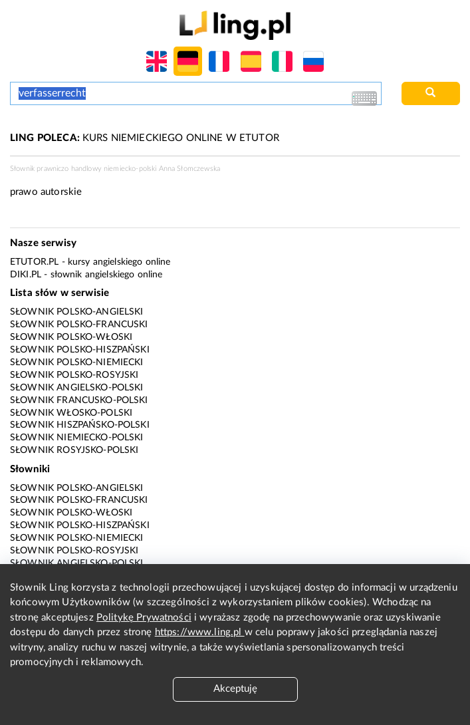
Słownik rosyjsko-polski (74, 450)
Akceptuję (235, 689)
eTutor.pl (34, 262)
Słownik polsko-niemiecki (77, 362)
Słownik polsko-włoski (71, 337)
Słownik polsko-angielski (77, 312)
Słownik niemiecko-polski (77, 437)
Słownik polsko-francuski (79, 324)
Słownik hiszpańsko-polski (80, 425)
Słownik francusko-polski (79, 400)
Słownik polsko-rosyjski (74, 375)
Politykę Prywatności (143, 618)
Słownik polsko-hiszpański (80, 350)
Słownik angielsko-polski (77, 387)
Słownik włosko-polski (71, 413)
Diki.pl (25, 274)
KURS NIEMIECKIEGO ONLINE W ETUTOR (144, 138)
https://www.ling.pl (200, 632)
